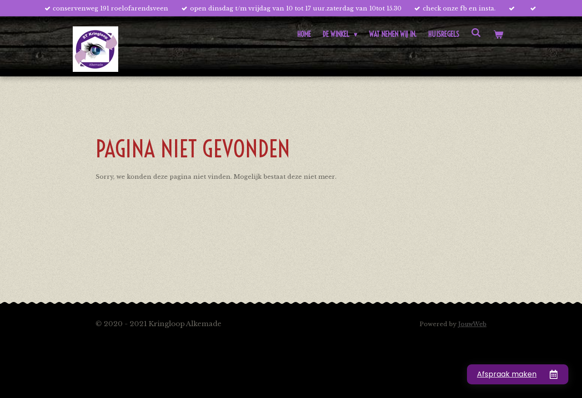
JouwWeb (472, 324)
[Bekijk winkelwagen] (498, 34)
